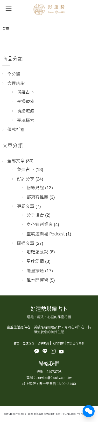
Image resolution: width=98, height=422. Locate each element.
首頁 (5, 28)
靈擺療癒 (25, 101)
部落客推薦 (37, 197)
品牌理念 (28, 343)
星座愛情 (35, 261)
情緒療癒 (25, 110)
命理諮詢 (16, 83)
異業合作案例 (75, 343)
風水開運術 (37, 280)
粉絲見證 (35, 187)
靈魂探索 (25, 120)
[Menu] (8, 8)
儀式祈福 (16, 129)
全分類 (13, 74)
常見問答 (58, 343)
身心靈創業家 (40, 224)
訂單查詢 (43, 343)
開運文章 (25, 243)
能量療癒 (35, 270)
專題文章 (25, 206)
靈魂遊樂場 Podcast (46, 233)
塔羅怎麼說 (37, 251)
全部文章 (16, 160)
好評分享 (25, 178)
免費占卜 (25, 169)
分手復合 (35, 214)
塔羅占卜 (25, 92)
